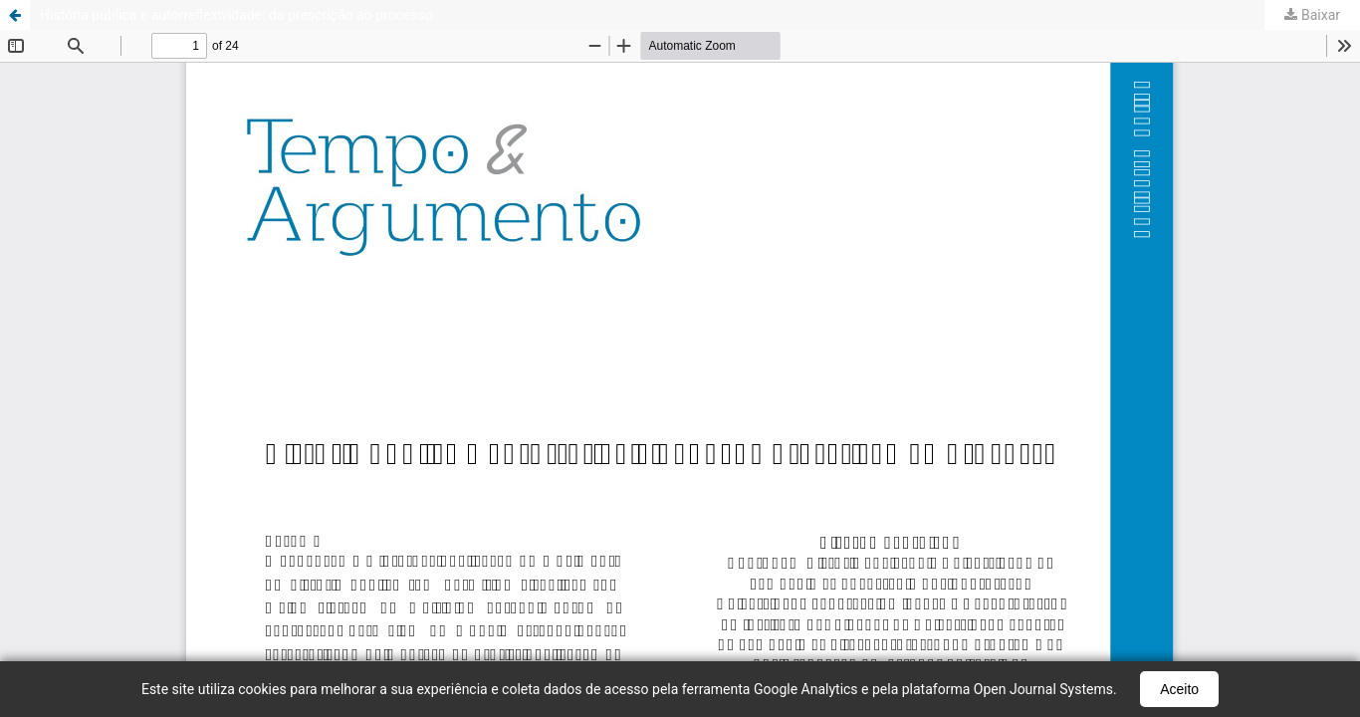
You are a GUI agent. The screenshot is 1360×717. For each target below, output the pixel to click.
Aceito (1179, 689)
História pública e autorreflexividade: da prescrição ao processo (236, 15)
